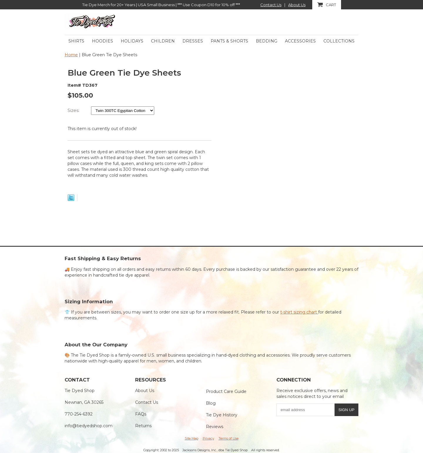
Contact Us (270, 4)
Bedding (266, 41)
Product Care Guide (226, 391)
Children (163, 41)
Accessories (300, 41)
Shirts (76, 41)
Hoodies (102, 41)
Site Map (191, 438)
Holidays (132, 41)
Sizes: (74, 110)
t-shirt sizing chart (299, 312)
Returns (143, 425)
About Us (297, 4)
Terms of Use (229, 438)
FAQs (140, 414)
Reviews (214, 426)
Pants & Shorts (229, 41)
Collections (339, 41)
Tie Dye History (221, 415)
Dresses (192, 41)
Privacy (208, 438)
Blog (211, 403)
